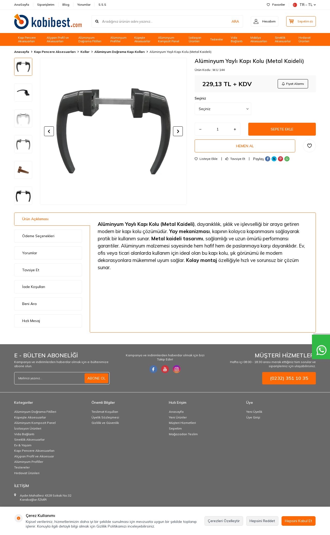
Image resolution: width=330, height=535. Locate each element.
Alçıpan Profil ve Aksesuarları (58, 39)
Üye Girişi (253, 417)
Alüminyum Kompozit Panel (168, 39)
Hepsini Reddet (262, 520)
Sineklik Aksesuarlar (283, 39)
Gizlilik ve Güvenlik (105, 423)
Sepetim (175, 428)
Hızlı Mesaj (31, 320)
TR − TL (304, 5)
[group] (113, 131)
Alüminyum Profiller (118, 39)
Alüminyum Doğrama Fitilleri (89, 39)
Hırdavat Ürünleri (305, 39)
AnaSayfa (21, 4)
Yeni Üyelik (254, 412)
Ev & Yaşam (22, 445)
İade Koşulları (33, 286)
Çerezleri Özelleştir (224, 520)
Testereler (216, 39)
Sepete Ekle (282, 129)
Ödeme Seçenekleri (38, 236)
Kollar (84, 52)
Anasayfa (21, 52)
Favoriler (276, 4)
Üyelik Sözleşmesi (105, 417)
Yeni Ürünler (178, 417)
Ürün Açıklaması (35, 219)
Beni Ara (29, 303)
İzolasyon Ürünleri (195, 39)
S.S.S (102, 4)
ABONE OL (96, 378)
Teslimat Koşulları (105, 412)
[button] (49, 131)
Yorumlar (83, 4)
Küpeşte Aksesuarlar (142, 39)
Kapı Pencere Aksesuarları (27, 39)
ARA (235, 21)
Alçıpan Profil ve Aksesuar (34, 456)
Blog (65, 4)
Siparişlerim (45, 4)
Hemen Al (245, 146)
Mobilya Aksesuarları (258, 39)
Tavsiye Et (235, 158)
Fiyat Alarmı (293, 84)
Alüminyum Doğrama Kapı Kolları (119, 52)
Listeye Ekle (206, 158)
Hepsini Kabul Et (298, 520)
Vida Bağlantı (237, 39)
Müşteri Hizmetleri (182, 423)
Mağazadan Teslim (183, 434)
